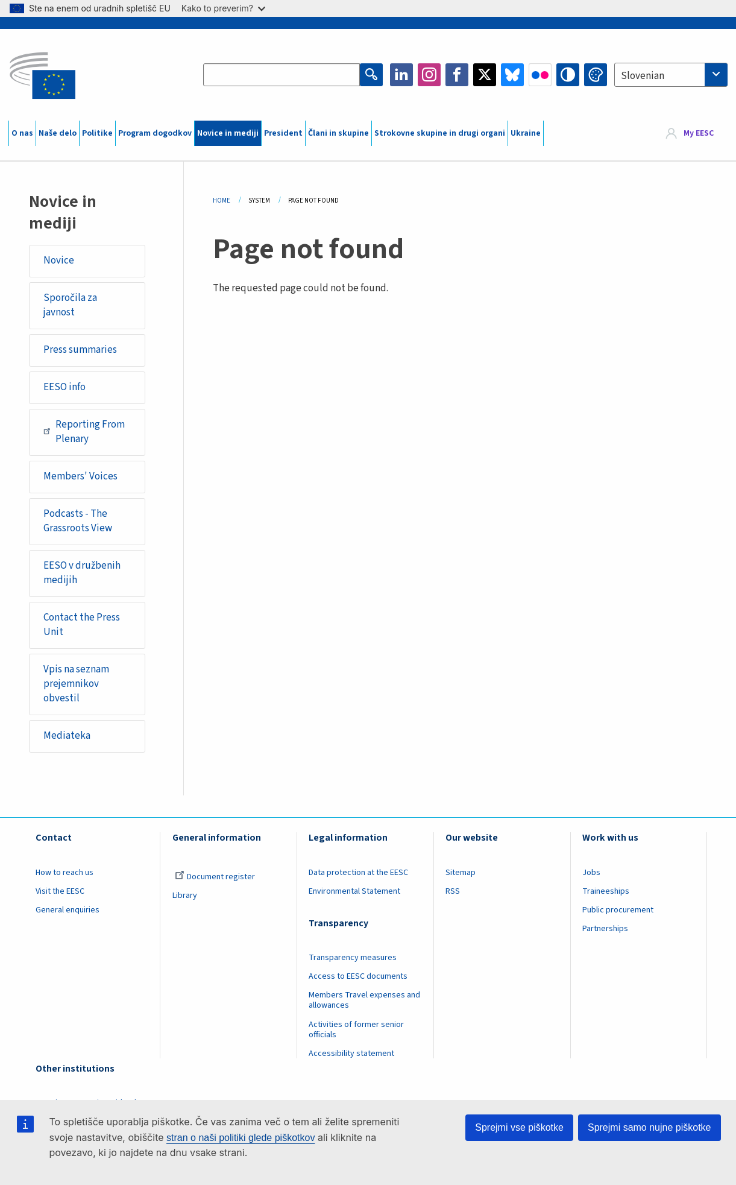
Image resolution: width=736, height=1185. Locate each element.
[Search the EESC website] (281, 74)
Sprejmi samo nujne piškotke (649, 1127)
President (283, 133)
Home (221, 200)
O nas (22, 133)
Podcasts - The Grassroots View (77, 521)
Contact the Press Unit (81, 624)
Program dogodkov (155, 133)
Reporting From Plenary (83, 431)
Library (184, 896)
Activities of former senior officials (356, 1030)
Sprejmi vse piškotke (519, 1127)
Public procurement (617, 910)
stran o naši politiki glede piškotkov (240, 1138)
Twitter (484, 74)
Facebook (456, 74)
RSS (452, 891)
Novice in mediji (228, 133)
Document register (215, 877)
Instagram (429, 74)
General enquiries (67, 910)
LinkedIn (401, 74)
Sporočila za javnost (70, 305)
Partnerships (605, 929)
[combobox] (671, 75)
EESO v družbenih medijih (82, 572)
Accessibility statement (351, 1054)
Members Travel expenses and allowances (364, 1000)
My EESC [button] (699, 133)
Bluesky (512, 74)
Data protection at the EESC (358, 873)
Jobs (591, 873)
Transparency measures (353, 958)
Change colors (595, 74)
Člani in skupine (338, 133)
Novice (58, 260)
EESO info (64, 387)
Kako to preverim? (223, 8)
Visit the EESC (60, 891)
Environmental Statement (354, 891)
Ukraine (526, 133)
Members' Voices (80, 476)
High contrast (567, 74)
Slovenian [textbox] (642, 76)
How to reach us (64, 873)
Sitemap (460, 873)
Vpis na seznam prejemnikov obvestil (76, 683)
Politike (97, 133)
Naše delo (58, 133)
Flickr (540, 74)
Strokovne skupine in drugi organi (439, 133)
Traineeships (605, 891)
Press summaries (80, 350)
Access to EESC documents (358, 976)
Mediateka (66, 735)
